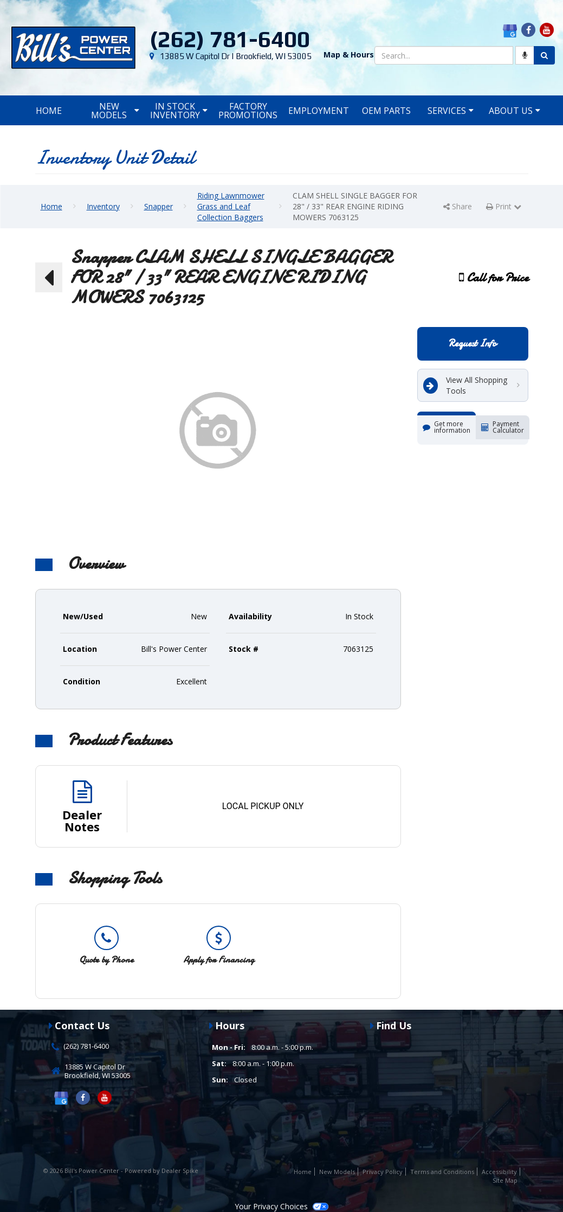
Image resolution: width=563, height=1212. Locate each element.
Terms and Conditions (442, 1172)
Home (49, 111)
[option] (106, 945)
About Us (514, 111)
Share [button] (457, 206)
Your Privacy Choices (281, 1206)
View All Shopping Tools (465, 385)
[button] (49, 277)
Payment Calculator (502, 427)
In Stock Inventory (179, 110)
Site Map (505, 1180)
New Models (115, 110)
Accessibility (499, 1172)
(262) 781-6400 (230, 39)
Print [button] (503, 206)
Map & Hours (348, 54)
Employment (318, 111)
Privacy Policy (383, 1172)
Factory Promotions (247, 110)
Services (451, 111)
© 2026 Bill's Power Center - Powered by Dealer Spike (120, 1170)
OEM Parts (386, 111)
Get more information (446, 427)
